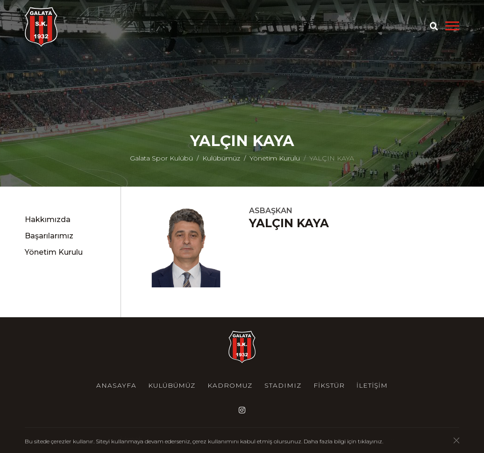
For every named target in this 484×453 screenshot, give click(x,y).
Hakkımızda (48, 219)
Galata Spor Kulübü (161, 158)
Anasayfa (116, 385)
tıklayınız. (370, 441)
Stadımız (282, 385)
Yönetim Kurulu (274, 158)
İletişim (372, 385)
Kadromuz (229, 385)
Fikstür (329, 385)
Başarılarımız (49, 235)
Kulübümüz (221, 158)
